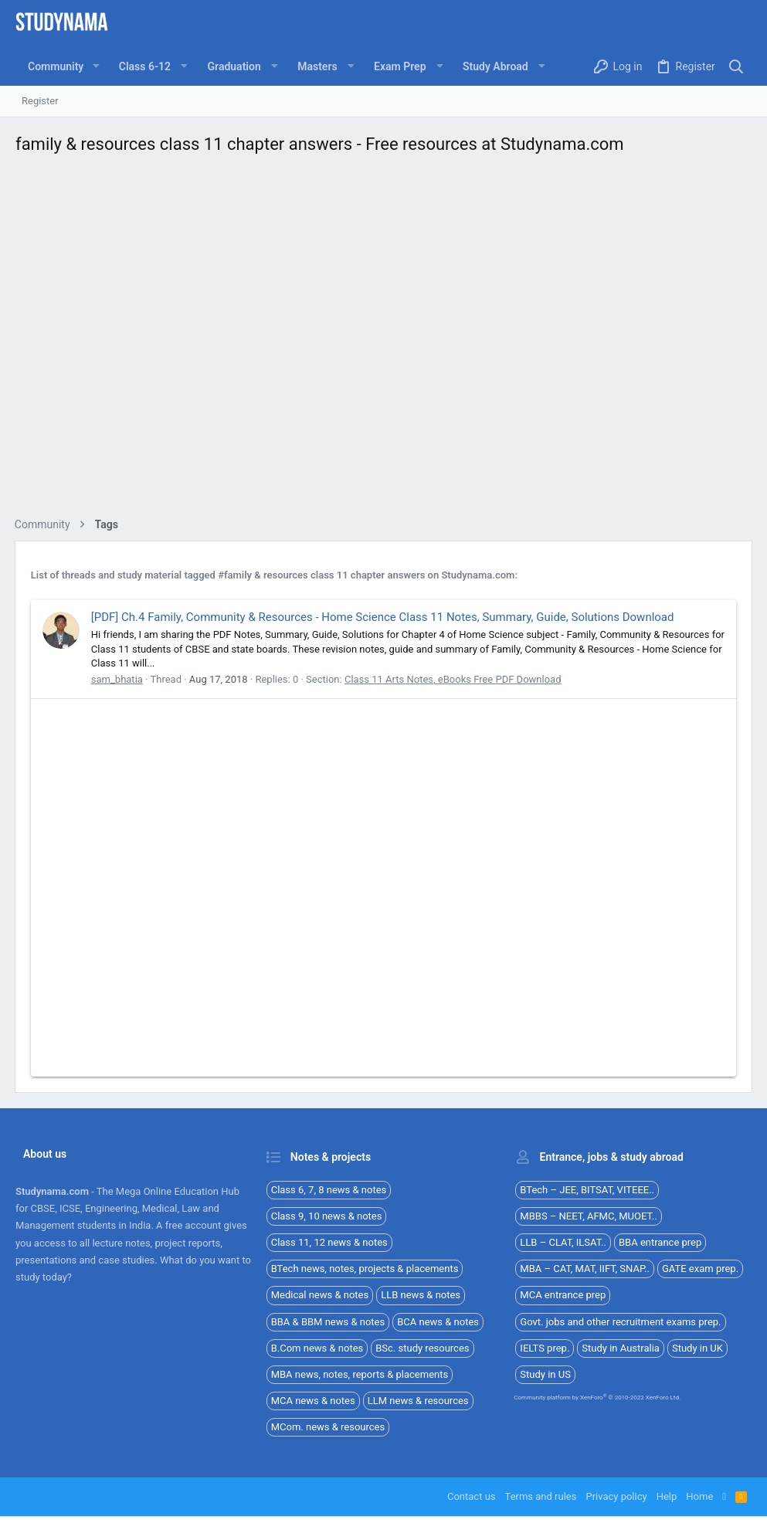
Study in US (545, 1374)
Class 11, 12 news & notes (329, 1242)
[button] (95, 66)
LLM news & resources (418, 1400)
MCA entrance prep (563, 1295)
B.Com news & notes (317, 1348)
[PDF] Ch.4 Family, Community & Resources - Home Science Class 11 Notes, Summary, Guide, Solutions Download (383, 617)
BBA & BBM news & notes (328, 1322)
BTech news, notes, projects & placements (365, 1268)
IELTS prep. (544, 1348)
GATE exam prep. (700, 1268)
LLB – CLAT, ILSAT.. (563, 1242)
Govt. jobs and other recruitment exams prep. (620, 1322)
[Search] (736, 67)
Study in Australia (621, 1348)
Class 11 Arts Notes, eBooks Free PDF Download (453, 679)
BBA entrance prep (660, 1242)
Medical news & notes (320, 1295)
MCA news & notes (313, 1400)
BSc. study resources (422, 1348)
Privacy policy (616, 1496)
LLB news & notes (420, 1295)
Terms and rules (541, 1496)
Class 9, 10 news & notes (326, 1216)
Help (667, 1496)
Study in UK (697, 1348)
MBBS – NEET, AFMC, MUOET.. (588, 1216)
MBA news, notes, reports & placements (360, 1374)
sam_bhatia (118, 679)
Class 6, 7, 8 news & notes (329, 1190)
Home (699, 1496)
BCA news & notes (438, 1322)
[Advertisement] (383, 340)
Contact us (471, 1496)
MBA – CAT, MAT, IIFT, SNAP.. (585, 1268)
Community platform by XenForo (597, 1397)
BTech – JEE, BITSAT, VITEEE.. (587, 1190)
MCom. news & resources (328, 1427)
